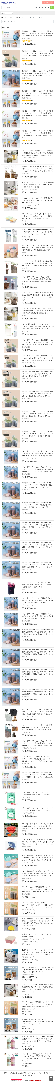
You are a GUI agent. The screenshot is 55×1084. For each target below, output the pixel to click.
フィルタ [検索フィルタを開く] (5, 27)
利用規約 (47, 1073)
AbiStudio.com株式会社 (19, 1073)
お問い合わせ (27, 1075)
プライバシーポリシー (35, 1073)
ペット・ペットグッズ (7, 13)
